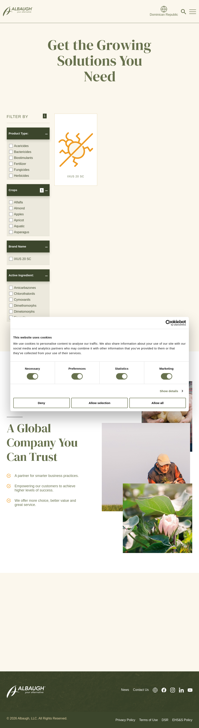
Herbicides (19, 175)
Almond (17, 208)
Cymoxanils (20, 299)
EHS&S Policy (182, 720)
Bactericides (20, 152)
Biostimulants (21, 158)
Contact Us (141, 689)
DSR (165, 720)
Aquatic (17, 226)
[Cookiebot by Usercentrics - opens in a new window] (168, 323)
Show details (169, 391)
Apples (16, 214)
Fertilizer (17, 163)
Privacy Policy (125, 720)
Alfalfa (16, 202)
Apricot (16, 220)
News (125, 689)
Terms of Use (148, 720)
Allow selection (99, 403)
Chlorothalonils (22, 293)
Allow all (158, 403)
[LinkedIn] (179, 689)
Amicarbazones (22, 287)
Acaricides (19, 146)
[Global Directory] (164, 11)
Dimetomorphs (22, 311)
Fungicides (19, 169)
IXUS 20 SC (20, 259)
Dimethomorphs (23, 305)
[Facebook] (162, 689)
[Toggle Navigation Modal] (192, 12)
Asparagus (19, 232)
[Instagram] (170, 689)
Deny (41, 403)
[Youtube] (188, 689)
